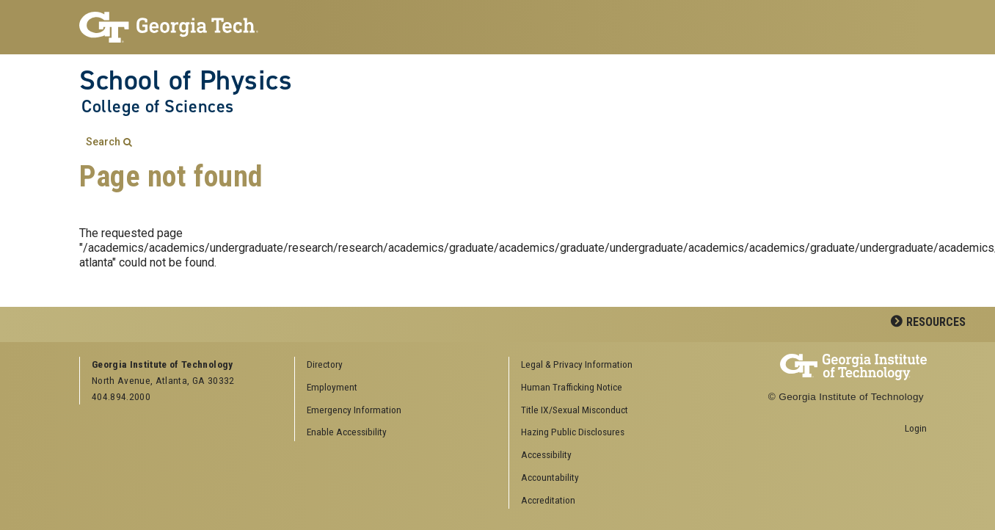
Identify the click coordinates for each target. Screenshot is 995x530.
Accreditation (548, 500)
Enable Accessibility (347, 432)
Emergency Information (354, 409)
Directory (325, 364)
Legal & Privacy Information (577, 364)
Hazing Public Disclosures (572, 432)
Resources (936, 322)
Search (103, 142)
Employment (332, 387)
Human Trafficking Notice (571, 387)
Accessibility (546, 454)
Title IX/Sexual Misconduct (574, 409)
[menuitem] (611, 365)
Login (916, 428)
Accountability (550, 477)
